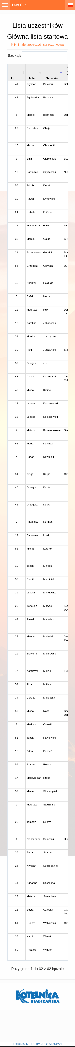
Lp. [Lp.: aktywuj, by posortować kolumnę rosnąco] (13, 78)
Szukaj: (37, 55)
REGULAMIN (20, 1044)
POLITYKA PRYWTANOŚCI (46, 1044)
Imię (32, 78)
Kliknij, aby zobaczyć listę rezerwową (37, 44)
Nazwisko (52, 78)
